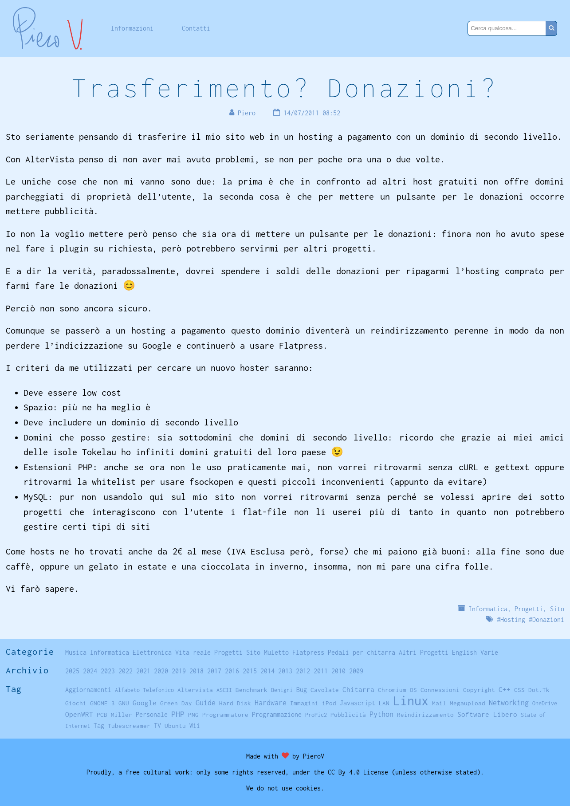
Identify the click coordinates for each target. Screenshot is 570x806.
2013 (285, 671)
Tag (99, 725)
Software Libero (487, 714)
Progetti (529, 609)
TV (157, 725)
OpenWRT (79, 714)
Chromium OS (397, 689)
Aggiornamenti (88, 689)
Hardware (271, 702)
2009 (356, 671)
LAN (384, 703)
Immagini (304, 703)
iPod (329, 703)
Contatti (196, 28)
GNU (123, 703)
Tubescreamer (129, 725)
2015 (250, 671)
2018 (196, 671)
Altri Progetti (423, 652)
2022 (125, 671)
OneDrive (544, 703)
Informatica (487, 609)
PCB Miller (114, 714)
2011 (321, 671)
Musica (75, 652)
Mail (439, 703)
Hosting (512, 619)
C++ (505, 689)
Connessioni (440, 689)
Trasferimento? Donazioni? (285, 87)
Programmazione (277, 714)
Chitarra (358, 689)
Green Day (176, 703)
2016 (232, 671)
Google (145, 703)
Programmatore (225, 714)
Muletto (276, 652)
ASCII (224, 690)
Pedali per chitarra (361, 652)
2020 (161, 671)
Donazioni (548, 619)
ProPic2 (316, 715)
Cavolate (325, 689)
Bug (301, 689)
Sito (557, 609)
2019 (179, 671)
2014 (267, 671)
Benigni (282, 690)
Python (381, 714)
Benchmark (251, 689)
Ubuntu (175, 725)
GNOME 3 (102, 703)
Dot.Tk (539, 689)
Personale (152, 714)
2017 (214, 671)
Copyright (479, 689)
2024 (90, 671)
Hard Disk (235, 703)
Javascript (357, 703)
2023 (108, 671)
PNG (193, 714)
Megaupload (467, 703)
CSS (519, 689)
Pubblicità (348, 714)
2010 (338, 671)
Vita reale (193, 652)
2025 (72, 671)
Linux (410, 700)
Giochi (75, 703)
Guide (206, 703)
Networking (509, 702)
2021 (143, 671)
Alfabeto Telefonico (144, 690)
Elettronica (152, 652)
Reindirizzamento (425, 714)
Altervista (195, 689)
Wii (194, 725)
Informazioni (132, 28)
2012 (303, 671)
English (464, 652)
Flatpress (308, 652)
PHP (178, 714)
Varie (489, 652)
